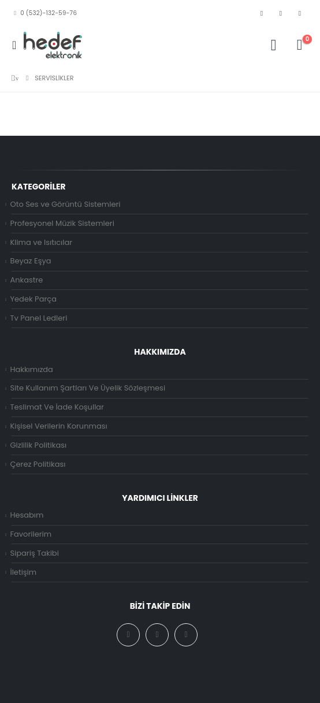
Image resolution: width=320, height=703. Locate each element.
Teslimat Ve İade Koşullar (57, 406)
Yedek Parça (33, 298)
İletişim (23, 572)
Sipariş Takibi (34, 553)
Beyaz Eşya (30, 260)
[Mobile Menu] (18, 45)
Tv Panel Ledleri (38, 318)
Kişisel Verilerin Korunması (58, 426)
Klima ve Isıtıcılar (41, 242)
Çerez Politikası (37, 464)
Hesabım (26, 514)
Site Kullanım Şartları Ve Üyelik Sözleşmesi (87, 387)
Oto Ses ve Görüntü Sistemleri (65, 204)
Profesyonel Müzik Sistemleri (62, 223)
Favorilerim (30, 534)
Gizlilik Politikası (38, 445)
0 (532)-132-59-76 (44, 13)
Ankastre (26, 279)
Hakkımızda (31, 369)
